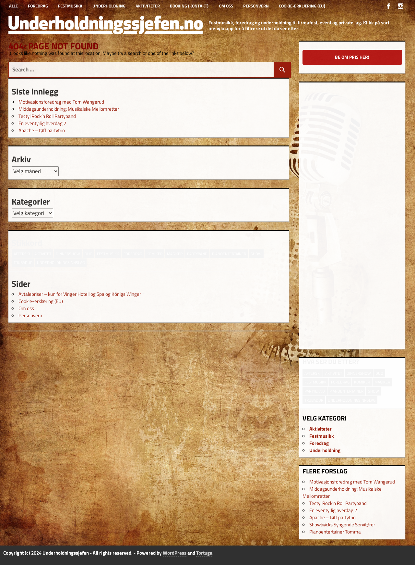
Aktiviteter (148, 6)
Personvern (256, 6)
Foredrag (38, 6)
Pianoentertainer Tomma (335, 531)
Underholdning (108, 6)
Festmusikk (70, 6)
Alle (13, 6)
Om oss (226, 6)
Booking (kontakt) (189, 6)
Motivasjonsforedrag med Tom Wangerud (61, 102)
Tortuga (204, 553)
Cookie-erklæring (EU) (302, 6)
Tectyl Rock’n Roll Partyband (47, 116)
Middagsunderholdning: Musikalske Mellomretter (68, 109)
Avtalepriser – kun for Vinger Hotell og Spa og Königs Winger (79, 294)
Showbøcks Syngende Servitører (342, 524)
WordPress (174, 553)
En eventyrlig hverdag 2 (42, 123)
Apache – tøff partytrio (41, 130)
